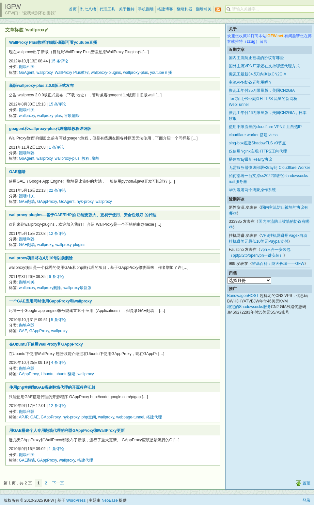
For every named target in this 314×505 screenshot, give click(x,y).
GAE (23, 331)
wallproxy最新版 (77, 287)
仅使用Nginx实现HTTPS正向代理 (258, 151)
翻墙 (96, 158)
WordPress (76, 500)
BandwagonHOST (243, 295)
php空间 (89, 417)
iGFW (13, 6)
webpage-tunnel (130, 417)
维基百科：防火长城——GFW (278, 263)
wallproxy (45, 72)
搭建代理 (154, 417)
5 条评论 (58, 320)
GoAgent (26, 72)
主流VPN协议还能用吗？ (250, 82)
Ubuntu (47, 374)
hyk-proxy (85, 201)
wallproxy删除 (49, 287)
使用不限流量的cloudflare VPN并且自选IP (265, 126)
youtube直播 (161, 72)
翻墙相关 (204, 9)
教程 (85, 158)
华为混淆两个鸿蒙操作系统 (252, 189)
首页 (73, 9)
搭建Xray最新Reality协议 (250, 159)
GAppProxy (47, 201)
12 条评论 (57, 233)
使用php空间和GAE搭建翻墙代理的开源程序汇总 (52, 387)
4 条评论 (58, 362)
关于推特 (126, 9)
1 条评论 (56, 147)
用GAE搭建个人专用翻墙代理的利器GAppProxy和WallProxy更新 (67, 430)
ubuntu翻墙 (65, 374)
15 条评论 (59, 61)
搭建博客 (165, 9)
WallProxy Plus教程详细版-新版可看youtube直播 (53, 42)
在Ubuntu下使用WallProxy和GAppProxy (46, 344)
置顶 (306, 483)
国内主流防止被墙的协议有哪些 (256, 58)
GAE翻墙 (17, 172)
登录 (306, 500)
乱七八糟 (88, 9)
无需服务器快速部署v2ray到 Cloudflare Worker (269, 167)
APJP (23, 417)
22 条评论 (57, 190)
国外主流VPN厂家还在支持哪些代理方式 (264, 66)
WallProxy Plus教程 (72, 72)
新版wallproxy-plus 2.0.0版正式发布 (41, 85)
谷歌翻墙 (72, 115)
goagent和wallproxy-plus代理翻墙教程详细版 (50, 128)
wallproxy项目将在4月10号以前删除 (41, 258)
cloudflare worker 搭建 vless (253, 135)
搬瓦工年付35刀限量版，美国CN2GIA (262, 90)
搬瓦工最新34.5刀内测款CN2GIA (257, 74)
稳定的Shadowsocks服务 (249, 306)
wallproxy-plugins (106, 72)
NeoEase (110, 500)
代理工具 (107, 9)
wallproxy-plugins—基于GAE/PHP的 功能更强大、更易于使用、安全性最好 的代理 (82, 215)
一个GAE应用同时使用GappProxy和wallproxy (50, 301)
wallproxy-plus (135, 72)
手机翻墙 (146, 9)
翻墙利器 (184, 9)
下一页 (58, 483)
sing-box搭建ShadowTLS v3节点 (257, 143)
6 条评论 (56, 276)
